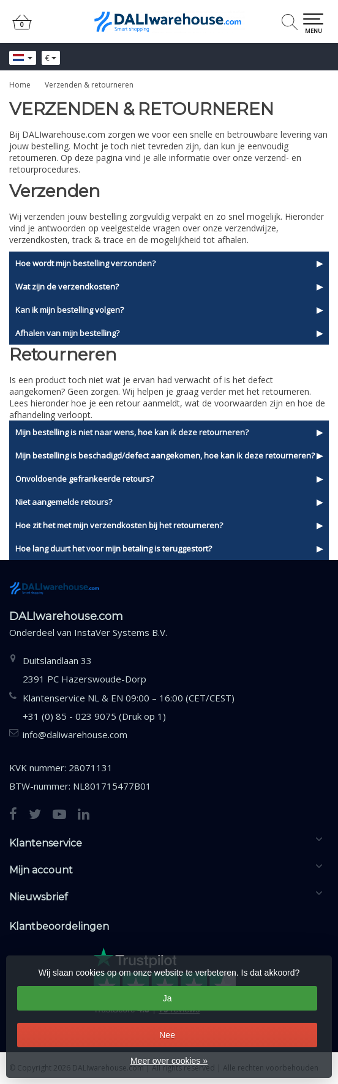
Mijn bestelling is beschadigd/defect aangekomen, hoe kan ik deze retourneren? (165, 455)
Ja (167, 998)
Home (20, 85)
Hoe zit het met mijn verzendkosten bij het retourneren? (119, 525)
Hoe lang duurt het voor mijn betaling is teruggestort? (113, 548)
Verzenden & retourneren (89, 85)
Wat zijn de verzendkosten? (67, 286)
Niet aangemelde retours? (63, 501)
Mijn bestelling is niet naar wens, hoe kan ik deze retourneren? (132, 432)
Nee (167, 1035)
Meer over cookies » (169, 1061)
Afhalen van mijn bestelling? (67, 332)
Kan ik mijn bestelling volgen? (69, 309)
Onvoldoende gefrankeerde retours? (84, 478)
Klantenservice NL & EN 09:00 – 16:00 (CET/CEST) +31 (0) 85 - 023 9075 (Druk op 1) (129, 707)
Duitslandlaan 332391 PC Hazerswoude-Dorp (84, 669)
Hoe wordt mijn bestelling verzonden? (85, 263)
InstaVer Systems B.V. (120, 632)
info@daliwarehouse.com (75, 734)
